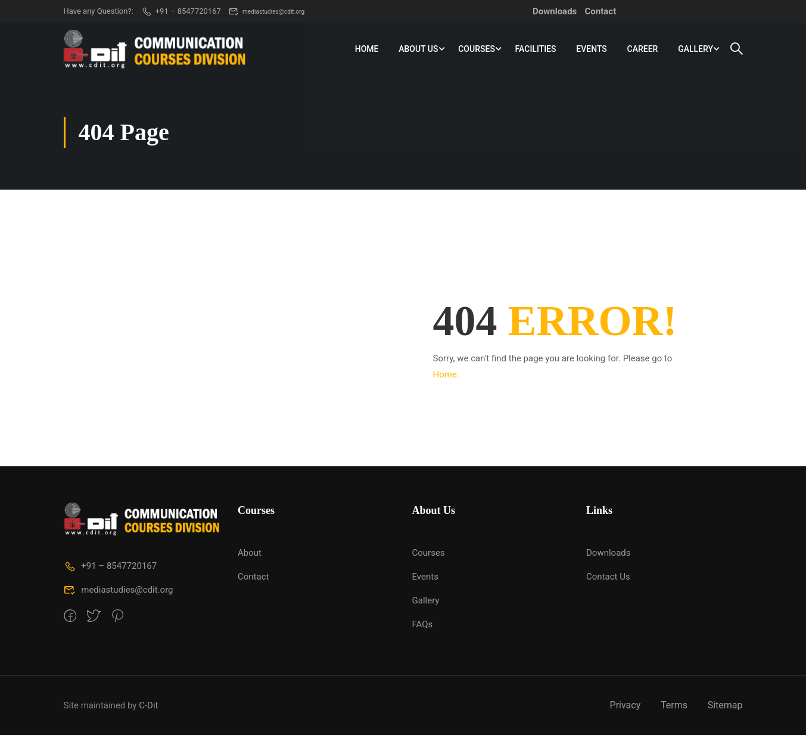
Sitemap (725, 707)
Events (591, 50)
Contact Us (608, 578)
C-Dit (148, 706)
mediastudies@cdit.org (275, 11)
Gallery (695, 50)
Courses (476, 50)
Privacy (625, 707)
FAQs (422, 626)
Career (642, 50)
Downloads (555, 11)
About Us (418, 50)
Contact (601, 11)
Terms (674, 707)
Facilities (535, 50)
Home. (446, 375)
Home (366, 50)
